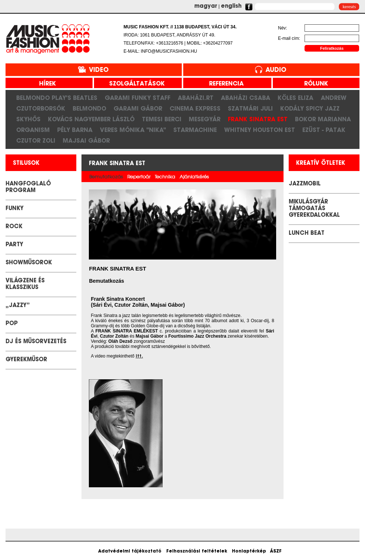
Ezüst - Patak (323, 130)
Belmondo (89, 108)
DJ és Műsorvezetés (36, 342)
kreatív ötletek (320, 163)
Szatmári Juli (250, 108)
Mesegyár (204, 119)
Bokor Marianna (323, 119)
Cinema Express (195, 108)
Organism (33, 130)
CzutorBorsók (40, 108)
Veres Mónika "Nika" (133, 130)
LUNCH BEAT (306, 233)
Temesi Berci (161, 119)
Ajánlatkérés (194, 177)
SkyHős (28, 119)
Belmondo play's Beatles (56, 97)
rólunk (313, 84)
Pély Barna (75, 130)
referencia (224, 84)
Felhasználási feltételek (196, 551)
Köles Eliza (295, 97)
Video (99, 70)
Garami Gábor (138, 108)
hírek (45, 84)
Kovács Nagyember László (91, 119)
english (231, 6)
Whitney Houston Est (259, 130)
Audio (275, 70)
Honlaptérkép (249, 551)
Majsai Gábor (86, 140)
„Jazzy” (18, 306)
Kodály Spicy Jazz (310, 108)
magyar (205, 6)
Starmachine (195, 130)
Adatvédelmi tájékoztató (129, 551)
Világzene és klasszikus (25, 284)
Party (14, 245)
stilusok (26, 163)
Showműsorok (29, 263)
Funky (15, 209)
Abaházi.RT (195, 97)
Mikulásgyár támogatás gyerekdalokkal (314, 208)
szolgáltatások (134, 84)
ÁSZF (276, 551)
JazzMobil (305, 184)
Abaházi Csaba (245, 97)
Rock (14, 227)
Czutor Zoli (35, 140)
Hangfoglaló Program (28, 187)
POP (12, 324)
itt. (139, 356)
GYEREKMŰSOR (26, 360)
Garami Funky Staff (137, 97)
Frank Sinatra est (258, 119)
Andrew (334, 97)
